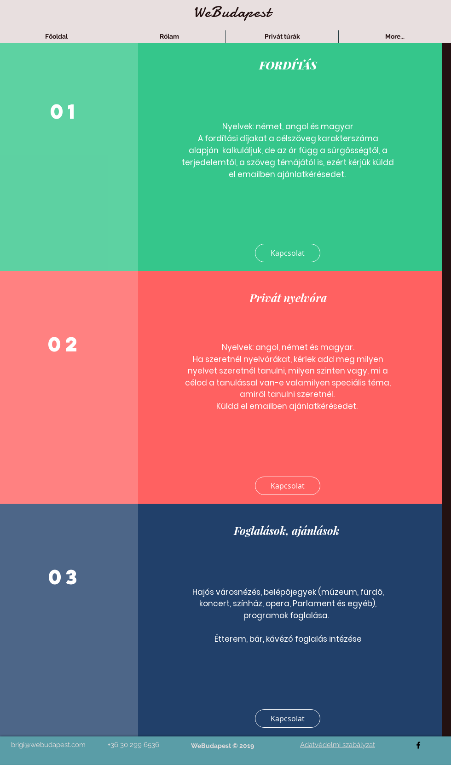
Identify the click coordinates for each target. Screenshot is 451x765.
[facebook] (418, 745)
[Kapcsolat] (287, 253)
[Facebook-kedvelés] (220, 759)
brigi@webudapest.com (48, 745)
